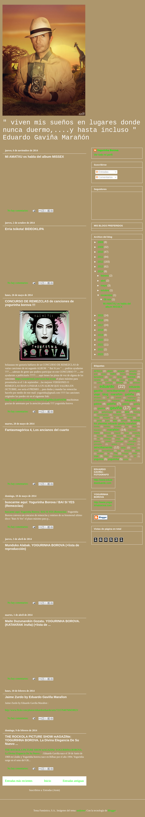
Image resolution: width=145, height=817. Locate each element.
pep (135, 438)
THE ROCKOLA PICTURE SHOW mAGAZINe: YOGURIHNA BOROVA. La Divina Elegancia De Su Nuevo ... (42, 740)
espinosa (131, 397)
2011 (101, 257)
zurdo (125, 459)
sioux (133, 447)
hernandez (131, 415)
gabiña (111, 403)
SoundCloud (107, 450)
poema (97, 441)
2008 (101, 242)
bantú (123, 374)
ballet (113, 374)
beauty (133, 374)
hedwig (137, 412)
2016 (101, 320)
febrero (105, 275)
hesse (96, 417)
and (95, 374)
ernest (118, 397)
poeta (107, 441)
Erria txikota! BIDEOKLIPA (24, 229)
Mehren (107, 433)
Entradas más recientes (18, 780)
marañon (98, 430)
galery (137, 404)
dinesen (136, 383)
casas (122, 380)
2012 (101, 261)
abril (103, 280)
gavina (101, 408)
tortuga (125, 453)
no (98, 438)
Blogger (112, 810)
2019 (101, 335)
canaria (97, 380)
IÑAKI (129, 417)
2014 (101, 271)
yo (135, 456)
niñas (129, 436)
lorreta (107, 426)
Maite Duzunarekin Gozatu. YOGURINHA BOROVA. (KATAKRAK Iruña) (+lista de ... (42, 622)
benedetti (98, 377)
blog (119, 377)
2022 (101, 349)
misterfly (136, 433)
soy (119, 450)
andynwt (81, 810)
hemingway (103, 415)
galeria (125, 404)
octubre (105, 290)
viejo (106, 456)
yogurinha (113, 459)
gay (134, 408)
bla (110, 377)
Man (134, 426)
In (115, 417)
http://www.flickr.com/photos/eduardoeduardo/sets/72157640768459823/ (41, 710)
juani (107, 420)
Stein (137, 450)
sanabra (130, 444)
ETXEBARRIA (100, 400)
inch (121, 417)
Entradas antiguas (73, 780)
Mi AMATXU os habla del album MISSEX (34, 156)
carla (106, 380)
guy (127, 411)
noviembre (107, 295)
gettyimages (107, 412)
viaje (96, 456)
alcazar (121, 371)
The (115, 453)
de (128, 383)
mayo (104, 285)
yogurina (98, 459)
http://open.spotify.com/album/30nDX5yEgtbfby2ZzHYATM (35, 399)
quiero (114, 444)
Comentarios (104, 177)
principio (132, 441)
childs (130, 380)
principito (98, 444)
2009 (101, 247)
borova (131, 377)
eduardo (107, 386)
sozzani (128, 450)
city (138, 380)
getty (96, 412)
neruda (120, 436)
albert (110, 371)
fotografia (130, 400)
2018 (101, 330)
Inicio (47, 780)
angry (103, 374)
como (99, 383)
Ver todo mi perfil (103, 154)
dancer (119, 382)
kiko (115, 420)
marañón (113, 429)
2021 (101, 344)
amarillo (133, 371)
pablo (126, 438)
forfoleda (116, 400)
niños (137, 436)
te (108, 453)
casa (114, 380)
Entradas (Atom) (51, 790)
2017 (101, 325)
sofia (96, 450)
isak (138, 417)
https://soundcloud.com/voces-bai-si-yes (35, 378)
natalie (110, 436)
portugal (119, 441)
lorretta (117, 426)
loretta (96, 426)
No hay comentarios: (18, 210)
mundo (100, 436)
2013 (101, 266)
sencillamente (103, 447)
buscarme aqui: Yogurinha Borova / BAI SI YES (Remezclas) (35, 511)
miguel (117, 433)
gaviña (116, 408)
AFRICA (98, 371)
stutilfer (100, 453)
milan (126, 433)
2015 (101, 315)
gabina (97, 403)
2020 (101, 339)
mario (96, 433)
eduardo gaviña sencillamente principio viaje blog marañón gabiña (117, 390)
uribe (134, 453)
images (106, 417)
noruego (107, 438)
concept (108, 383)
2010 (101, 252)
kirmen (124, 420)
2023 (101, 354)
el (108, 397)
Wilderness (118, 456)
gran (118, 412)
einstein (97, 397)
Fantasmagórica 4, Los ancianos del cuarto (37, 430)
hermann (117, 415)
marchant (132, 430)
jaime (99, 420)
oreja (117, 438)
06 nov (108, 299)
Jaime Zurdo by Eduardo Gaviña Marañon (36, 697)
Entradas (102, 172)
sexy (123, 447)
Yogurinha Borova (107, 150)
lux (126, 426)
